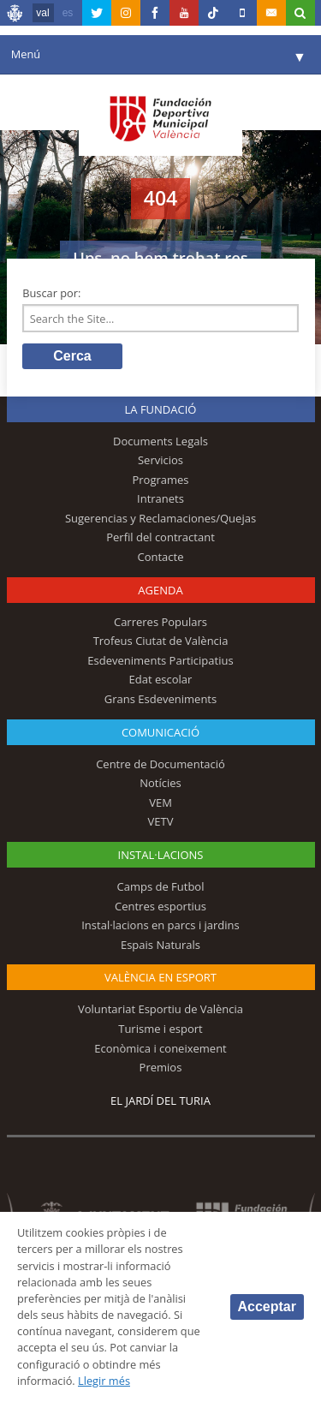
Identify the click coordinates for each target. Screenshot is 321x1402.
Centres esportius (160, 906)
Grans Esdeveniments (160, 699)
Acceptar (267, 1306)
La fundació (161, 409)
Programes (160, 479)
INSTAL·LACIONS (161, 854)
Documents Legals (160, 441)
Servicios (160, 460)
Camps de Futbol (161, 886)
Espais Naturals (160, 944)
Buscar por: (51, 293)
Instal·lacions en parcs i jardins (160, 925)
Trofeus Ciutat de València (161, 640)
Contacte (161, 556)
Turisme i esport (160, 1028)
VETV (161, 821)
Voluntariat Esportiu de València (160, 1009)
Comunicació (160, 732)
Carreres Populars (160, 621)
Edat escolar (161, 679)
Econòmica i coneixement (160, 1048)
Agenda (160, 590)
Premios (161, 1067)
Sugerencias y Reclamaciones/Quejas (160, 518)
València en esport (160, 977)
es (68, 13)
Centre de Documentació (160, 764)
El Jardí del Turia (160, 1100)
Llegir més (104, 1380)
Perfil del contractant (160, 537)
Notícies (160, 782)
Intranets (160, 498)
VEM (160, 802)
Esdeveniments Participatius (160, 660)
